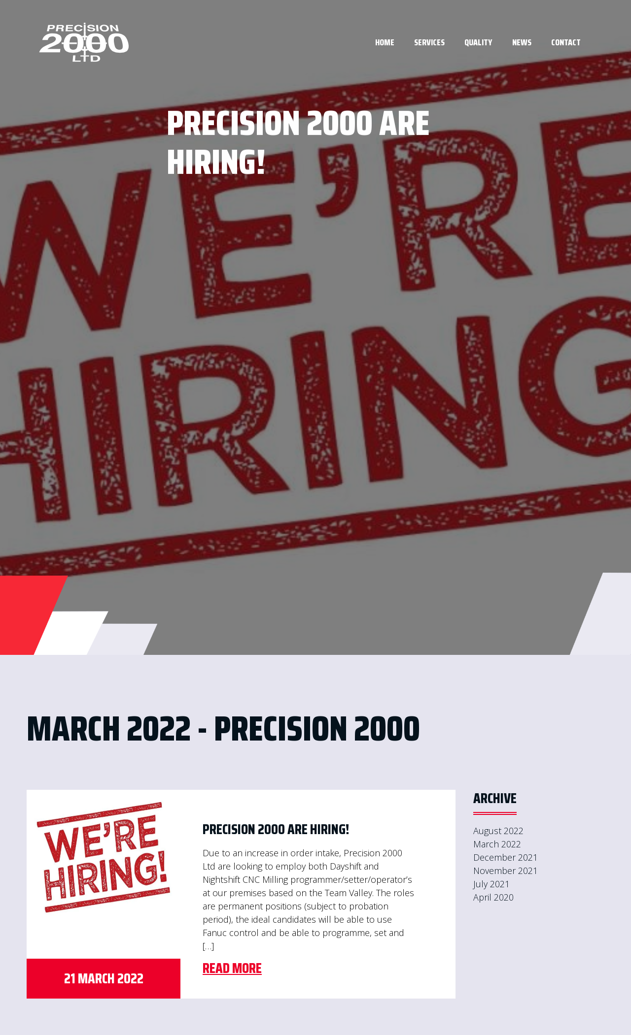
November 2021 (505, 870)
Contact (566, 42)
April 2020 (493, 897)
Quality (478, 42)
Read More (232, 968)
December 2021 (505, 857)
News (521, 42)
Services (429, 42)
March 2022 (497, 844)
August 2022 (498, 831)
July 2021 (491, 884)
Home (384, 42)
